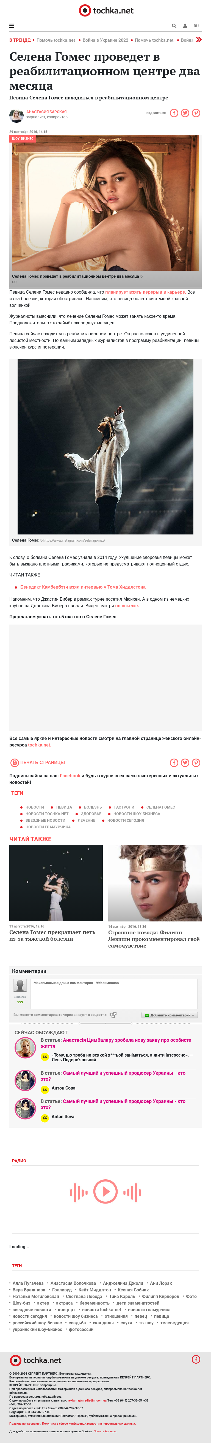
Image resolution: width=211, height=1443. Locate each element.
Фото (191, 1296)
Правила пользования (24, 1423)
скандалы (103, 1322)
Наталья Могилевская (36, 1296)
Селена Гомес (160, 807)
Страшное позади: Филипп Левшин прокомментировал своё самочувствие (154, 939)
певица (64, 807)
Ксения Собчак (133, 1289)
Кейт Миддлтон (95, 1289)
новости (35, 807)
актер (43, 1303)
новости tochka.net (47, 814)
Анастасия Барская (46, 112)
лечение (86, 820)
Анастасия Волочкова (73, 1283)
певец (141, 1316)
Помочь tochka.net (56, 40)
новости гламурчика (48, 827)
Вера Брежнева (29, 1289)
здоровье (91, 814)
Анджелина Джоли (123, 1283)
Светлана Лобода (84, 1296)
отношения (116, 1316)
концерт (66, 1309)
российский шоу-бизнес (37, 1322)
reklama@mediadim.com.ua (87, 1400)
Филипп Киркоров (160, 1296)
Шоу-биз (21, 1303)
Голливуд (62, 1289)
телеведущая (174, 1322)
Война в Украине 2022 (105, 40)
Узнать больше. (105, 1431)
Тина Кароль (122, 1296)
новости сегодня (125, 820)
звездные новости (45, 820)
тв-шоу (146, 1322)
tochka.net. (39, 745)
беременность (95, 1303)
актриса (64, 1303)
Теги (17, 1265)
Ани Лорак (161, 1283)
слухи (126, 1322)
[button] (185, 25)
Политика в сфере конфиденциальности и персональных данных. (89, 1423)
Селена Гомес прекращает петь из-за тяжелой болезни (52, 935)
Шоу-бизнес (23, 139)
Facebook (70, 775)
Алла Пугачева (28, 1283)
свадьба (77, 1322)
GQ (14, 282)
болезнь (93, 807)
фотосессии (81, 1329)
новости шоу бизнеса (76, 1316)
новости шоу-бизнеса (136, 814)
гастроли (124, 807)
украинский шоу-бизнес (37, 1329)
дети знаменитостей (137, 1303)
